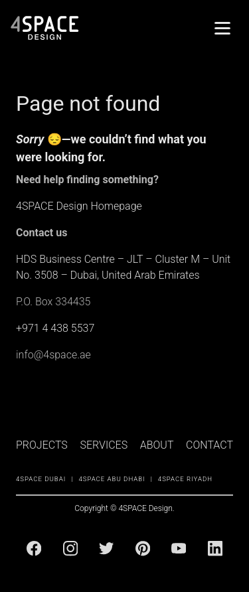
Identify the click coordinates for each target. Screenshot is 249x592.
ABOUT (157, 445)
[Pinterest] (142, 548)
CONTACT (209, 445)
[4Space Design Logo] (45, 28)
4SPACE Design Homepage (79, 206)
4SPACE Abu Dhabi (111, 478)
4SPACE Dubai (41, 478)
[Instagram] (70, 548)
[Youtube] (178, 548)
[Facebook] (34, 548)
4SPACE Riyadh (185, 478)
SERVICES (103, 445)
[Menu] (222, 28)
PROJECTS (42, 445)
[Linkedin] (215, 548)
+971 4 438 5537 (55, 328)
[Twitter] (106, 548)
